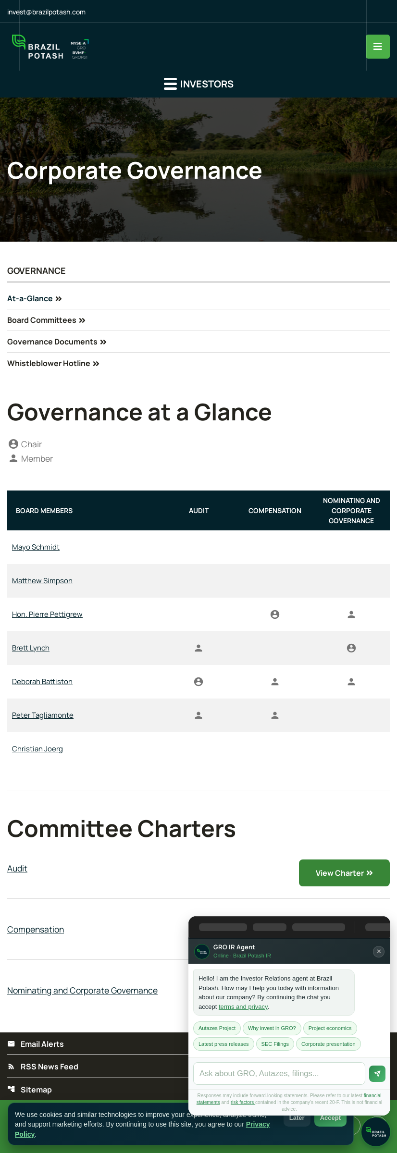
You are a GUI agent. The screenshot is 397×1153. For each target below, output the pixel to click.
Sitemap (29, 1091)
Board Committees (41, 320)
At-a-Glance (30, 299)
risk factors (243, 1102)
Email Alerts (35, 1045)
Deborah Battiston (42, 682)
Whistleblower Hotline (48, 363)
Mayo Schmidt (36, 548)
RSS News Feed (42, 1068)
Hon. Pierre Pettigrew (47, 615)
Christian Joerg (37, 750)
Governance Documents (52, 342)
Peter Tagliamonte (43, 716)
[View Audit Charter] (198, 869)
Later (297, 1117)
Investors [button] (199, 84)
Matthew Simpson (42, 581)
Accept (330, 1117)
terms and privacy (243, 1006)
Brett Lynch (31, 649)
